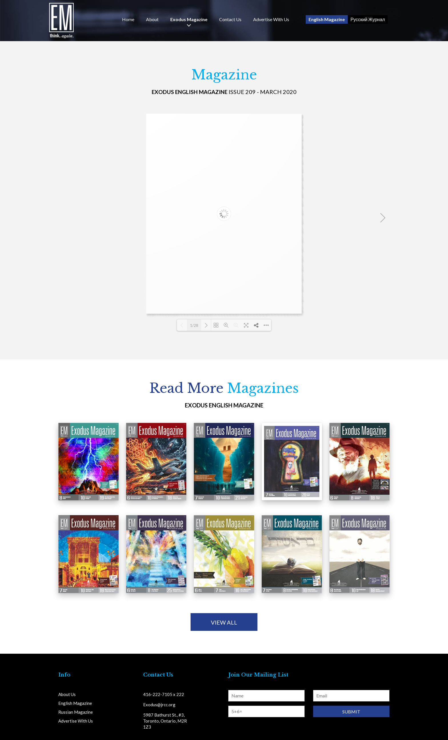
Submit (351, 711)
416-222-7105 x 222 (163, 694)
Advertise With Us (271, 19)
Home (128, 19)
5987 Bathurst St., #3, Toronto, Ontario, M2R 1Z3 (165, 720)
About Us (67, 694)
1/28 (194, 325)
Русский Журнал (368, 19)
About (152, 19)
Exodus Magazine (188, 19)
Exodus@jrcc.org (159, 704)
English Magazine (327, 19)
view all (224, 622)
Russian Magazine (75, 712)
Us (230, 19)
